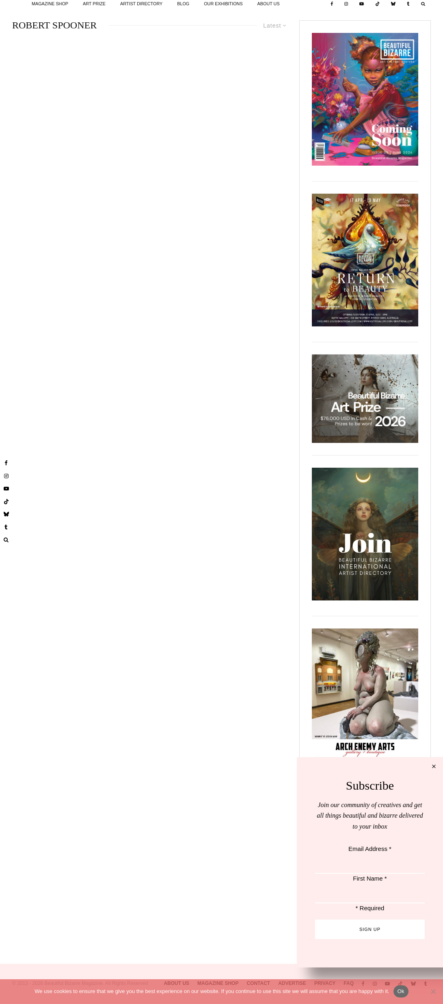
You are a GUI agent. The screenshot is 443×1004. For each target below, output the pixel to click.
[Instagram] (346, 4)
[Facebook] (332, 4)
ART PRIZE (94, 3)
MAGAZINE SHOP (50, 3)
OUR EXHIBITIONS (223, 3)
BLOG (183, 3)
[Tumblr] (408, 4)
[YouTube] (361, 4)
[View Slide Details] (365, 398)
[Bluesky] (393, 4)
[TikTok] (377, 4)
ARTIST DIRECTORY (141, 3)
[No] (433, 991)
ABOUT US (268, 3)
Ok (401, 991)
